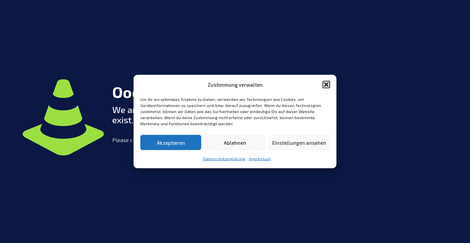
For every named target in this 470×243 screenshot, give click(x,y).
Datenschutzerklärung (224, 158)
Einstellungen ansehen (299, 142)
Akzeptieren (171, 142)
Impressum (260, 158)
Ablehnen (235, 142)
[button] (326, 84)
